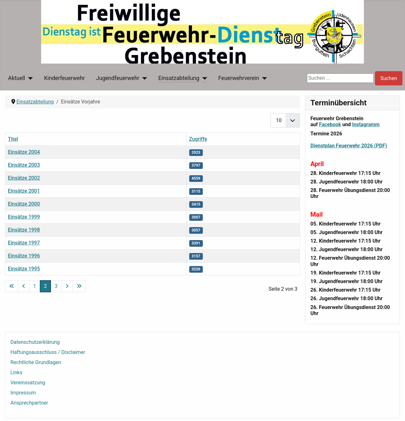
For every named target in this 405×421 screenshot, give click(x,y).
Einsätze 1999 (24, 217)
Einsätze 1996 (24, 256)
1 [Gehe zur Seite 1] (34, 286)
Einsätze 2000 (24, 204)
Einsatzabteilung (178, 78)
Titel (13, 139)
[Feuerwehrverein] (263, 78)
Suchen (388, 78)
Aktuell (16, 78)
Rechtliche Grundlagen (35, 362)
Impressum (23, 393)
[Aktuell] (29, 78)
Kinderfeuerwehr (64, 78)
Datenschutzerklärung (35, 342)
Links (16, 372)
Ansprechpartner (29, 403)
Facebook (330, 124)
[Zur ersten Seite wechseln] (11, 286)
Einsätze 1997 (24, 243)
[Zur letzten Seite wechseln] (79, 286)
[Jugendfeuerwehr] (143, 78)
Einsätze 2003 (24, 165)
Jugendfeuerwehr (117, 78)
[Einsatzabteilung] (203, 78)
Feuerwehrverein (238, 78)
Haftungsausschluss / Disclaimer (47, 352)
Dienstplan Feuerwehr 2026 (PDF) (348, 146)
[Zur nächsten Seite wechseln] (67, 286)
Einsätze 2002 (24, 178)
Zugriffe (198, 139)
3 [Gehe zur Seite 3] (56, 286)
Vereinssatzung (27, 383)
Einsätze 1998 (24, 230)
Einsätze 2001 (24, 191)
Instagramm (366, 124)
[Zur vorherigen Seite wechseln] (23, 286)
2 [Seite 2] (45, 286)
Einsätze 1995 (24, 269)
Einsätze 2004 (24, 152)
